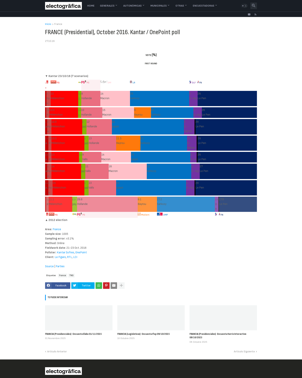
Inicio (48, 24)
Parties (60, 266)
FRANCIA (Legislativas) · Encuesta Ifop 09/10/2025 (143, 334)
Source (49, 266)
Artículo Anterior (57, 351)
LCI (75, 257)
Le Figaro (60, 257)
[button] (244, 6)
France (58, 24)
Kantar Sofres (65, 252)
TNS (71, 275)
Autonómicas (132, 5)
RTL (69, 257)
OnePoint (81, 252)
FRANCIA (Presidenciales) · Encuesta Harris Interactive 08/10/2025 (218, 335)
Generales (107, 5)
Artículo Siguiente (244, 351)
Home (91, 5)
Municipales (158, 5)
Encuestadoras (203, 5)
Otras (179, 5)
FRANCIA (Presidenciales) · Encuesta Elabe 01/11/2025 (73, 334)
